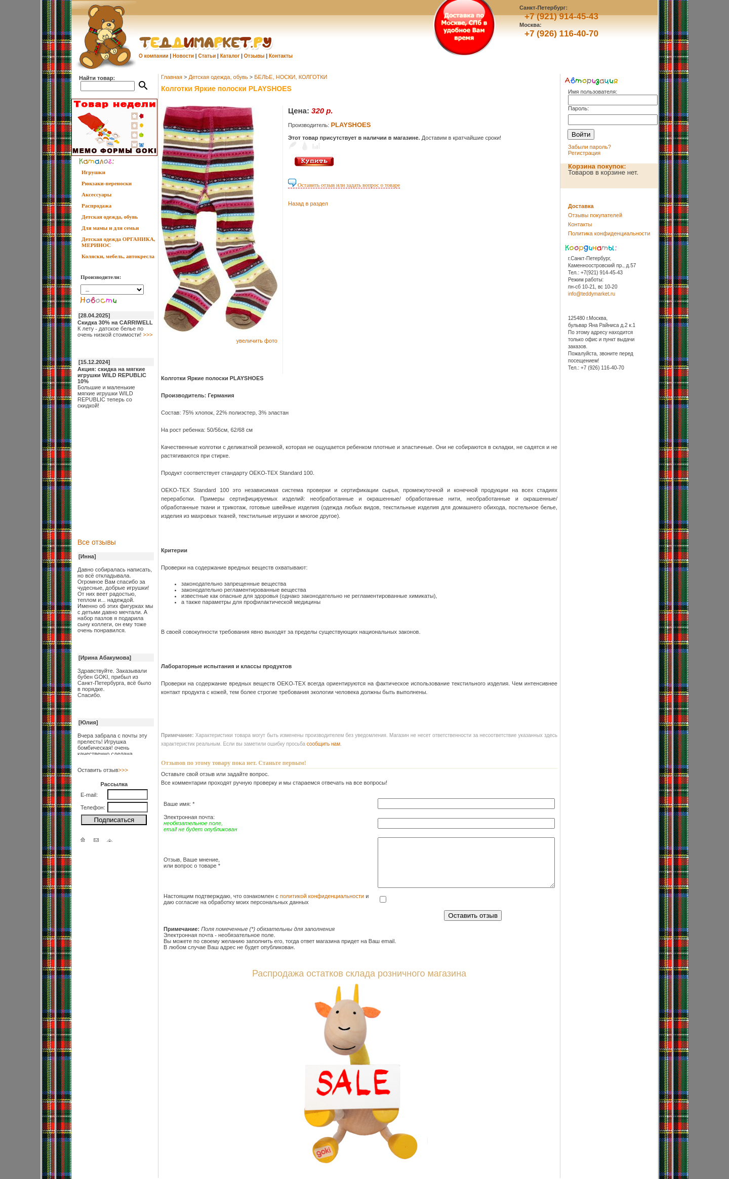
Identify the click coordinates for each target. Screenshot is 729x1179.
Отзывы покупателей (595, 215)
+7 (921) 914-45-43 (561, 16)
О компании (154, 56)
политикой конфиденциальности (322, 896)
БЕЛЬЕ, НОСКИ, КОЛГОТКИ (290, 77)
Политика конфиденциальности (609, 233)
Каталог (230, 56)
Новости (183, 56)
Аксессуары (96, 194)
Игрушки (93, 172)
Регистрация (584, 153)
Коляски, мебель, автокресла (118, 256)
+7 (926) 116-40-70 (561, 33)
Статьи (207, 56)
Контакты (281, 56)
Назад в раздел (308, 203)
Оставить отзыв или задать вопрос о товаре (344, 185)
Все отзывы (96, 542)
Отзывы (254, 56)
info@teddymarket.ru (591, 294)
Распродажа (96, 205)
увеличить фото (256, 341)
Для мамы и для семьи (110, 228)
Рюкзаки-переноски (107, 183)
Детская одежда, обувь (110, 217)
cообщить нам (323, 744)
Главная (171, 77)
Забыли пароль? (589, 147)
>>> (147, 335)
